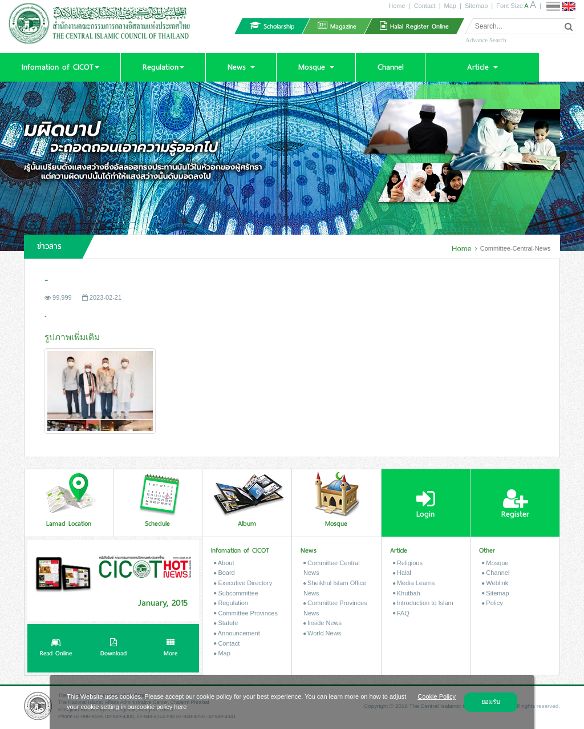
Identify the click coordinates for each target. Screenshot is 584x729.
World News (322, 633)
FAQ (401, 613)
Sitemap (476, 5)
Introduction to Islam (423, 602)
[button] (60, 67)
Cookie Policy (436, 696)
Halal (402, 572)
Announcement (236, 633)
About (224, 562)
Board (224, 572)
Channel (495, 572)
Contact (425, 5)
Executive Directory (243, 582)
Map (450, 5)
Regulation (231, 602)
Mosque (495, 562)
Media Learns (414, 582)
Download (113, 648)
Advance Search (485, 40)
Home (396, 5)
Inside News (322, 622)
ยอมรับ (490, 701)
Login (425, 504)
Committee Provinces (246, 613)
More (170, 648)
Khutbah (406, 593)
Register (515, 504)
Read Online (56, 648)
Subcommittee (236, 593)
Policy (492, 602)
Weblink (495, 582)
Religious (408, 562)
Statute (226, 622)
